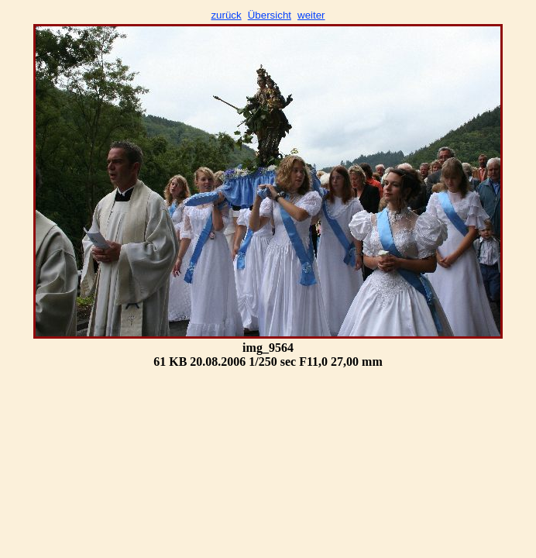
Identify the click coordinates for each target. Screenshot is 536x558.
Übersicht (269, 15)
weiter (311, 15)
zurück (226, 15)
